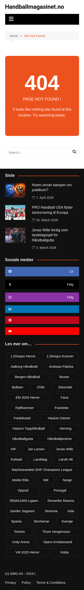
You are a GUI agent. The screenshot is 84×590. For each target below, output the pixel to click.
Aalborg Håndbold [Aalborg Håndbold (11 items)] (24, 366)
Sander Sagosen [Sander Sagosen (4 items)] (22, 511)
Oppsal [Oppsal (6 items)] (23, 490)
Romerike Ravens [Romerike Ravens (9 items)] (60, 501)
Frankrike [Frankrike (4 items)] (62, 408)
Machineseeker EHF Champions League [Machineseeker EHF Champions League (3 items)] (42, 470)
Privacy (10, 582)
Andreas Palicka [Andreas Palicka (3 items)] (61, 366)
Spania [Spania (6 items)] (16, 521)
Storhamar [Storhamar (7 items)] (41, 521)
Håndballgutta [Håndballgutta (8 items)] (22, 439)
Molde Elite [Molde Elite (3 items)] (20, 480)
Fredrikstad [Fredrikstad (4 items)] (22, 418)
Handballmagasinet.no (34, 6)
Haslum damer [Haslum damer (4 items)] (59, 418)
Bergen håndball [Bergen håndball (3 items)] (27, 377)
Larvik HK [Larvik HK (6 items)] (66, 459)
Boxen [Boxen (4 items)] (64, 377)
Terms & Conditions (51, 582)
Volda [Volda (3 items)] (64, 552)
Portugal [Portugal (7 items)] (60, 490)
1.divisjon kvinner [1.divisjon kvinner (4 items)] (60, 356)
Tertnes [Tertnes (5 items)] (19, 531)
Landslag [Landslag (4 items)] (40, 459)
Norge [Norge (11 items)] (67, 480)
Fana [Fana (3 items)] (64, 397)
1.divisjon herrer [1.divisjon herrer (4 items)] (23, 356)
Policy (26, 582)
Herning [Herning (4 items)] (66, 428)
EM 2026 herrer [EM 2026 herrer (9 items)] (28, 397)
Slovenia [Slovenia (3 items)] (51, 511)
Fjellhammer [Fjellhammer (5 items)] (24, 408)
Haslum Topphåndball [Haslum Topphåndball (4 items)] (29, 428)
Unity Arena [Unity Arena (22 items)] (20, 542)
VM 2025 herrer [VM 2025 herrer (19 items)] (27, 552)
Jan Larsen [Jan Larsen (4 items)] (36, 449)
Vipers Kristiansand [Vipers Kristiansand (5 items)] (57, 542)
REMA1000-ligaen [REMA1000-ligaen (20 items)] (24, 501)
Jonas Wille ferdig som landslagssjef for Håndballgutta (50, 235)
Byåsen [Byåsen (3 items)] (17, 387)
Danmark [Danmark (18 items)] (65, 387)
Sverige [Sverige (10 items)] (67, 521)
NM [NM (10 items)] (45, 480)
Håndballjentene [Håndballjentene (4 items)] (59, 439)
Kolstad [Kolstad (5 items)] (16, 459)
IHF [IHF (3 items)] (13, 449)
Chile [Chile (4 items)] (41, 387)
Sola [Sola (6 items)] (70, 511)
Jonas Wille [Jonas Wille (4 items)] (64, 449)
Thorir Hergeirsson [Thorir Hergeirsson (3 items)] (56, 531)
